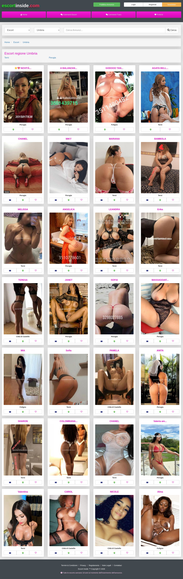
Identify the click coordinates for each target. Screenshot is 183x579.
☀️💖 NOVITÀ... (22, 68)
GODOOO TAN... (114, 68)
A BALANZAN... (68, 68)
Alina (160, 492)
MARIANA (114, 139)
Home (24, 15)
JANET (68, 280)
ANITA (160, 350)
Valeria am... (160, 421)
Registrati (152, 5)
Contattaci (118, 565)
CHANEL (23, 139)
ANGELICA (69, 209)
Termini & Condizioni (69, 565)
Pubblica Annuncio (107, 5)
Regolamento (94, 565)
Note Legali (106, 565)
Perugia (52, 58)
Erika (160, 209)
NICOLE (114, 492)
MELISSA (23, 209)
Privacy (83, 565)
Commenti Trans (113, 15)
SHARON (23, 421)
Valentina (23, 492)
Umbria (26, 42)
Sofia (68, 350)
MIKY (69, 139)
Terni (6, 58)
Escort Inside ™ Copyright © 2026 (91, 569)
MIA (23, 350)
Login (133, 5)
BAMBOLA (160, 139)
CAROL (69, 492)
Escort (16, 42)
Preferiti (159, 15)
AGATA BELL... (160, 68)
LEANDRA (114, 209)
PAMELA (114, 350)
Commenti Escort (69, 15)
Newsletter (171, 5)
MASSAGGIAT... (160, 280)
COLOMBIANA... (69, 421)
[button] (13, 129)
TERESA (22, 280)
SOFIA (114, 280)
